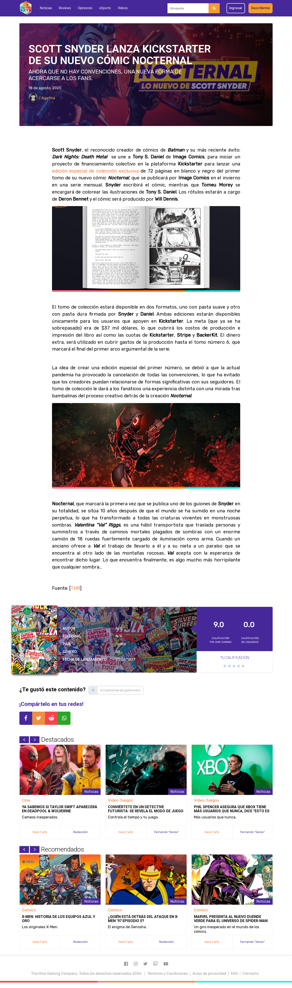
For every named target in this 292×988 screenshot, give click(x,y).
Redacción (80, 832)
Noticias (46, 8)
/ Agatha (42, 98)
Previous (24, 739)
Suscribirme (260, 8)
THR (75, 588)
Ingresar (235, 8)
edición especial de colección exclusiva (95, 171)
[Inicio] (25, 8)
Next (34, 739)
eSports (105, 8)
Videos (123, 8)
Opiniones (85, 8)
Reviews (65, 8)
